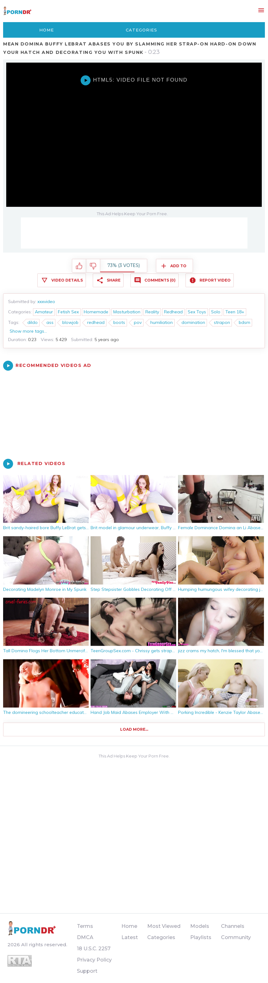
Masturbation (126, 312)
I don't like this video (93, 266)
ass (50, 322)
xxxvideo (46, 301)
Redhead (173, 312)
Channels (232, 926)
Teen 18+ (234, 312)
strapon (222, 322)
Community (236, 937)
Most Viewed (164, 926)
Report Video (215, 280)
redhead (96, 322)
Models (199, 926)
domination (193, 322)
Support (87, 971)
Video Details (67, 280)
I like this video (79, 266)
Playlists (200, 937)
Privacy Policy (94, 960)
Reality (152, 312)
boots (119, 322)
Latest (129, 937)
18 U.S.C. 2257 (93, 949)
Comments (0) (160, 280)
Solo (215, 312)
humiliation (161, 322)
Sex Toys (197, 312)
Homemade (96, 312)
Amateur (44, 312)
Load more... (134, 729)
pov (138, 322)
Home (46, 29)
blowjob (70, 322)
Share (113, 280)
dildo (32, 322)
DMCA (85, 937)
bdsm (244, 322)
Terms (85, 926)
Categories (141, 29)
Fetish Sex (68, 312)
